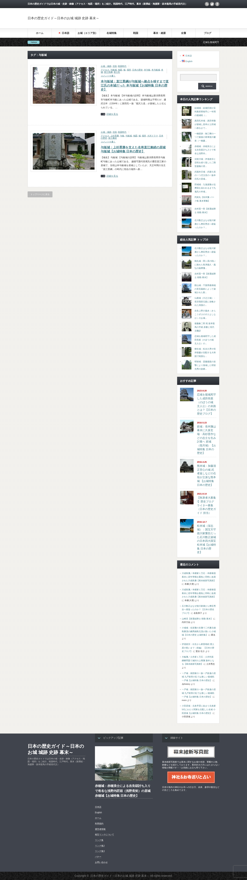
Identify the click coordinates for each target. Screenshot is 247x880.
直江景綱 (108, 72)
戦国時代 (122, 66)
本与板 (147, 70)
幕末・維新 (159, 33)
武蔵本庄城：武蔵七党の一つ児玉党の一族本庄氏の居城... (205, 175)
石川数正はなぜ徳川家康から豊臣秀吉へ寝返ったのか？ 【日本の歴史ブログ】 (199, 609)
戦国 (135, 33)
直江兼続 (112, 138)
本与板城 (155, 70)
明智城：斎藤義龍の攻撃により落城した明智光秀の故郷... (205, 365)
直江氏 (117, 72)
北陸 (115, 66)
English (98, 812)
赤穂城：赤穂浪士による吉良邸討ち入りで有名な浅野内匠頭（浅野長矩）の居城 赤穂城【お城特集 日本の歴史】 (123, 790)
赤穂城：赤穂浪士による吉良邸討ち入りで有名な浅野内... (205, 150)
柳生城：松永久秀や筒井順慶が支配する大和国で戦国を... (205, 352)
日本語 (98, 807)
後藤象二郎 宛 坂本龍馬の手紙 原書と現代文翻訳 (205, 327)
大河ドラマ (152, 136)
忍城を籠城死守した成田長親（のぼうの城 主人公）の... (205, 339)
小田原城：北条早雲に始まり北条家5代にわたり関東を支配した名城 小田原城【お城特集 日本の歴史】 (199, 709)
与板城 (113, 70)
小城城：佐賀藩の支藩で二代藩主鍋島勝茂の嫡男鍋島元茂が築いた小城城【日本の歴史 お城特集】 (199, 631)
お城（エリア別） (88, 33)
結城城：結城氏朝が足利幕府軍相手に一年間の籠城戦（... (205, 111)
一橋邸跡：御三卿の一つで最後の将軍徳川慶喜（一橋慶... (205, 137)
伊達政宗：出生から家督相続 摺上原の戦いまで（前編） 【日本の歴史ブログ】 (198, 647)
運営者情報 (100, 829)
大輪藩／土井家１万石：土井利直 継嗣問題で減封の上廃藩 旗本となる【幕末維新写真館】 (198, 660)
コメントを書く (108, 76)
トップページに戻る (40, 194)
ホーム (39, 33)
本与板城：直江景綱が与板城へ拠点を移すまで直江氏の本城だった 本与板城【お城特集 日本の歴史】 (135, 85)
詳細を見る (112, 114)
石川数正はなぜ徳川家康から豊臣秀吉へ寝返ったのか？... (205, 224)
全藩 (183, 33)
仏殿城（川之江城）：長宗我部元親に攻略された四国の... (205, 301)
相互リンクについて (104, 834)
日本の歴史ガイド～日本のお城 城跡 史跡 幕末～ (63, 18)
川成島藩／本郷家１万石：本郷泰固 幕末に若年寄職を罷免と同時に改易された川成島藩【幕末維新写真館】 (199, 576)
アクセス (105, 70)
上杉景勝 (114, 136)
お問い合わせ (101, 862)
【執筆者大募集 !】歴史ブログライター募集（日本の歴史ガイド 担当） (206, 505)
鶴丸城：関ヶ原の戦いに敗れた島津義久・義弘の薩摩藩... (205, 264)
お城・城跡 (106, 66)
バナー (98, 857)
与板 (122, 136)
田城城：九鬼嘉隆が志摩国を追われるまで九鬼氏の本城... (205, 188)
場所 (129, 70)
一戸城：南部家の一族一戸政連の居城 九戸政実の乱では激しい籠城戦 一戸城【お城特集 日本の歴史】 (199, 676)
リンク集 (99, 840)
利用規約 (99, 823)
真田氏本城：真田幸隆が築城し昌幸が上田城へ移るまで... (205, 124)
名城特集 (112, 33)
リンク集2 (100, 846)
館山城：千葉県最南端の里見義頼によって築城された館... (205, 289)
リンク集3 (100, 851)
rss (207, 4)
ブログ (207, 33)
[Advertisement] (174, 18)
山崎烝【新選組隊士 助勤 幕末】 (197, 619)
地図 (120, 70)
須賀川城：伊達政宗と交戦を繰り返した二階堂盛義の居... (205, 162)
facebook (217, 4)
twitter (212, 4)
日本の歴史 (137, 70)
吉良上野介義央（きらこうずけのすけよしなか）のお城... (205, 314)
